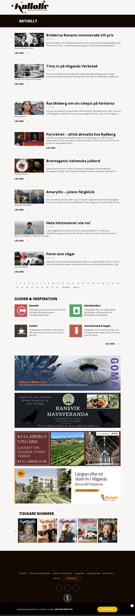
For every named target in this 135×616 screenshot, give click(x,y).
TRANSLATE (71, 579)
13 (68, 284)
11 (58, 284)
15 (78, 284)
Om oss (57, 579)
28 (37, 288)
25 (22, 288)
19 (98, 284)
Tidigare (66, 288)
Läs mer (110, 345)
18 (93, 284)
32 (57, 288)
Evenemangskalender (40, 574)
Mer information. (63, 609)
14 (73, 284)
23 (118, 284)
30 (47, 288)
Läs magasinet (93, 574)
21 (108, 284)
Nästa (76, 288)
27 (32, 288)
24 (17, 288)
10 (53, 284)
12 (63, 284)
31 (52, 288)
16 (83, 284)
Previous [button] (15, 532)
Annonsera (108, 574)
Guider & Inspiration (62, 574)
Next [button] (119, 532)
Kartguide (79, 574)
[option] (28, 532)
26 (27, 288)
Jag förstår (107, 609)
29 (42, 288)
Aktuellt (23, 574)
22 (113, 284)
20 (103, 284)
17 (88, 284)
